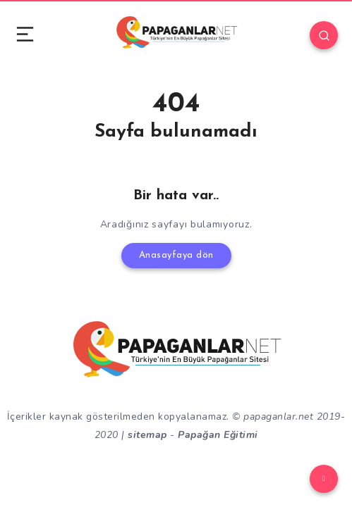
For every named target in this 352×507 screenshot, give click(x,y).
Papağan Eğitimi (218, 435)
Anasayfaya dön (176, 255)
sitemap (147, 435)
